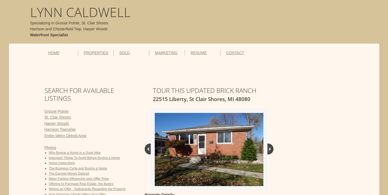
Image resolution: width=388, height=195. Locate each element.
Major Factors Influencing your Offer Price (79, 179)
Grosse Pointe (57, 111)
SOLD (124, 53)
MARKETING (166, 53)
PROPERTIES (96, 53)
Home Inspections (62, 163)
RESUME (198, 53)
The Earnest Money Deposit (69, 174)
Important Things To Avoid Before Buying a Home (84, 158)
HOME (54, 53)
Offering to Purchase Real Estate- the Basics (81, 184)
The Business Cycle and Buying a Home (78, 168)
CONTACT (235, 53)
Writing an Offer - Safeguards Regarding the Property (87, 189)
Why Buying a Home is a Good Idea (75, 153)
